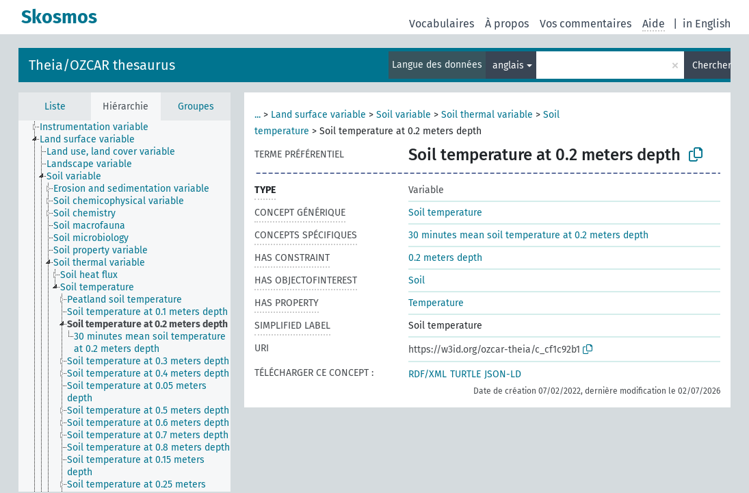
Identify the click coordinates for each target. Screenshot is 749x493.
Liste (55, 106)
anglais (508, 65)
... (257, 115)
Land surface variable (318, 115)
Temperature (436, 303)
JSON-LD (502, 374)
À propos (507, 23)
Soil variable (403, 115)
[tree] (124, 306)
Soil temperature (445, 212)
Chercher (711, 65)
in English (707, 23)
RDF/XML (427, 374)
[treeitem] (100, 127)
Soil (416, 280)
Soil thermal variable (487, 115)
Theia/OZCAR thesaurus (102, 65)
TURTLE (465, 374)
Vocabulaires (441, 23)
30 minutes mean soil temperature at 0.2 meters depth (528, 235)
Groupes (196, 106)
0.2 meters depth (445, 258)
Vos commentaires (585, 23)
